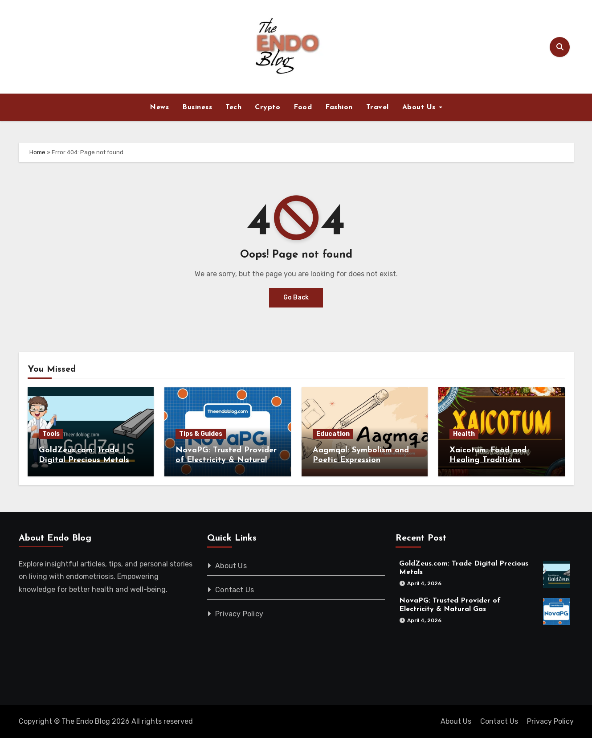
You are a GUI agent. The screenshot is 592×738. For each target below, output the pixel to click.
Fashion (339, 107)
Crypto (267, 107)
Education (333, 434)
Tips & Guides (200, 434)
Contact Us (234, 590)
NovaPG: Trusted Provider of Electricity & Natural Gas (226, 460)
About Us (420, 107)
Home (37, 152)
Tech (233, 107)
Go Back (296, 297)
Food (303, 107)
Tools (51, 434)
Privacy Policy (239, 614)
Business (197, 107)
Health (464, 434)
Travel (377, 107)
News (159, 107)
